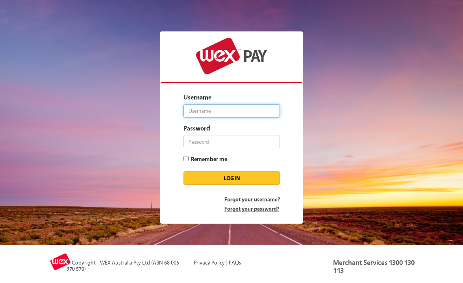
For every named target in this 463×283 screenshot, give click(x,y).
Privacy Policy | (211, 262)
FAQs (235, 262)
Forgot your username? (252, 199)
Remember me (208, 159)
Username (197, 97)
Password (196, 128)
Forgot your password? (251, 208)
